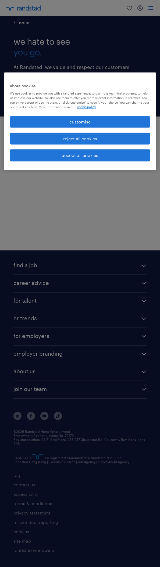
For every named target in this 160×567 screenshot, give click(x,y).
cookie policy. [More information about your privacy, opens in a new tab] (86, 107)
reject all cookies (80, 138)
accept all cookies (80, 155)
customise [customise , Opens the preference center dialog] (80, 121)
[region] (80, 121)
